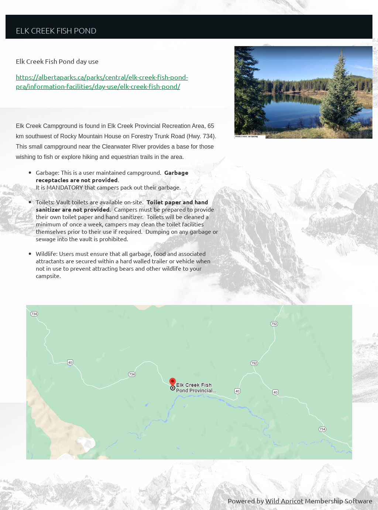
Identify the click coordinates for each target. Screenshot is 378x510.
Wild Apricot (284, 500)
